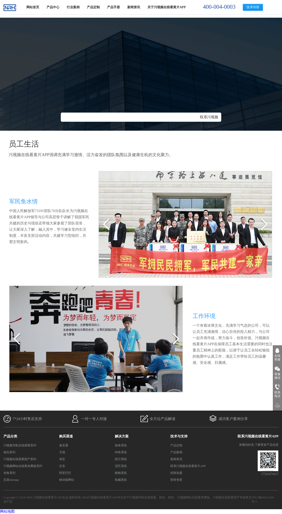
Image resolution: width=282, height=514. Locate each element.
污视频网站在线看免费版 (193, 497)
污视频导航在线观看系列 (19, 445)
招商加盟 (176, 473)
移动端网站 (66, 479)
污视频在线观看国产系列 (19, 459)
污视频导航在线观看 (142, 497)
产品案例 (176, 452)
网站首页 (32, 7)
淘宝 (62, 459)
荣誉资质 (176, 479)
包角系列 (9, 473)
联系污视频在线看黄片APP (209, 126)
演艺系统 (121, 466)
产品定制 (93, 7)
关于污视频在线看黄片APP (166, 7)
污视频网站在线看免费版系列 (22, 466)
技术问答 (252, 7)
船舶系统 (121, 473)
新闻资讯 (133, 7)
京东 (62, 466)
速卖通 (63, 445)
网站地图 (7, 511)
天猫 (62, 452)
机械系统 (121, 479)
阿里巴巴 (65, 473)
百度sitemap (11, 479)
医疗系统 (121, 459)
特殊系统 (121, 452)
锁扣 (171, 497)
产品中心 (53, 7)
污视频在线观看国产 (226, 497)
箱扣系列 (9, 452)
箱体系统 (121, 445)
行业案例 (73, 7)
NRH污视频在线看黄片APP (99, 497)
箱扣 (162, 497)
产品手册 (113, 7)
